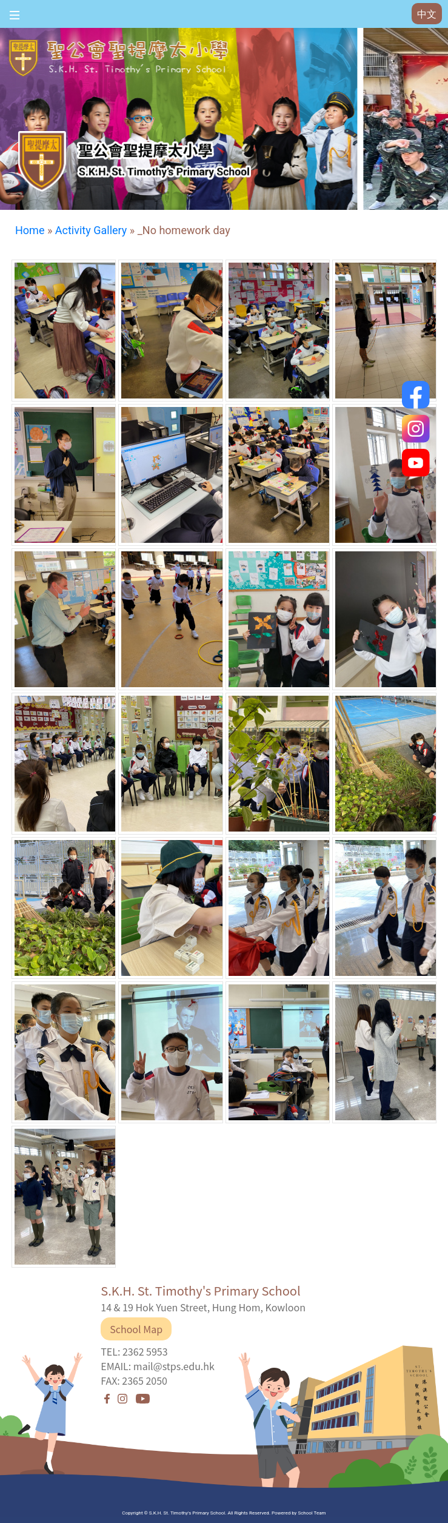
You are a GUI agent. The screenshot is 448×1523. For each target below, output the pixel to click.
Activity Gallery (91, 230)
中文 (426, 14)
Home (29, 230)
